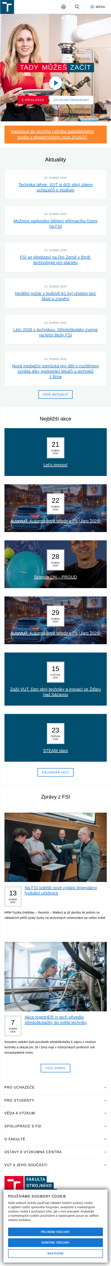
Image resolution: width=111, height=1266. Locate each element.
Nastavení (55, 1253)
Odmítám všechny (55, 1242)
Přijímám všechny (55, 1232)
